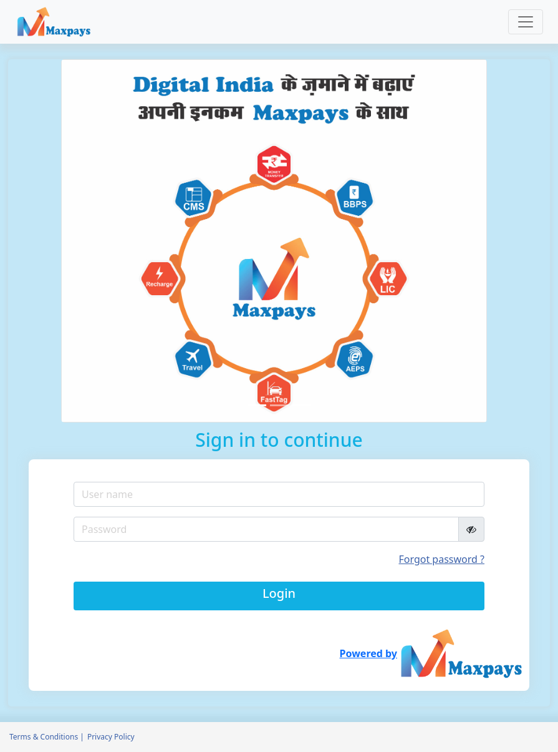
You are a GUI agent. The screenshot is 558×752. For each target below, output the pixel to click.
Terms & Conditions (43, 736)
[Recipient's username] (266, 529)
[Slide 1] (257, 405)
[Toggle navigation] (525, 21)
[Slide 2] (279, 405)
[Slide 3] (301, 405)
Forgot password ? (441, 559)
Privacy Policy (111, 736)
